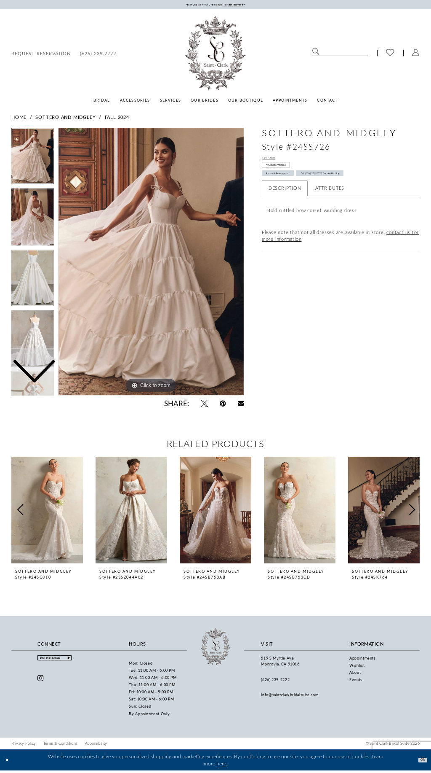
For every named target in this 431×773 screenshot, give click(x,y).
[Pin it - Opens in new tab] (223, 405)
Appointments (362, 660)
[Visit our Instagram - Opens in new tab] (40, 683)
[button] (415, 55)
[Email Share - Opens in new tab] (241, 405)
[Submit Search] (315, 54)
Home (19, 119)
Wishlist (356, 667)
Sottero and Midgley (65, 119)
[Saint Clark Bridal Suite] (215, 55)
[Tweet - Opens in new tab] (204, 405)
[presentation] (47, 512)
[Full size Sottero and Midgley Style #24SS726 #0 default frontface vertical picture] (151, 264)
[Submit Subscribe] (94, 661)
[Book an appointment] (41, 55)
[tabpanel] (151, 264)
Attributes (329, 205)
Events (355, 681)
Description (285, 205)
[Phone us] (98, 55)
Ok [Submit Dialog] (420, 761)
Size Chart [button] (274, 161)
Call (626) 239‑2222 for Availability (364, 188)
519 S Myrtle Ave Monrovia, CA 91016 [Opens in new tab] (280, 663)
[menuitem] (41, 55)
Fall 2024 (117, 119)
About (355, 674)
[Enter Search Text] (340, 54)
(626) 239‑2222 (275, 681)
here (221, 765)
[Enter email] (67, 661)
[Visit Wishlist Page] (390, 55)
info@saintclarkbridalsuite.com (289, 697)
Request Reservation (289, 188)
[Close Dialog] (10, 762)
